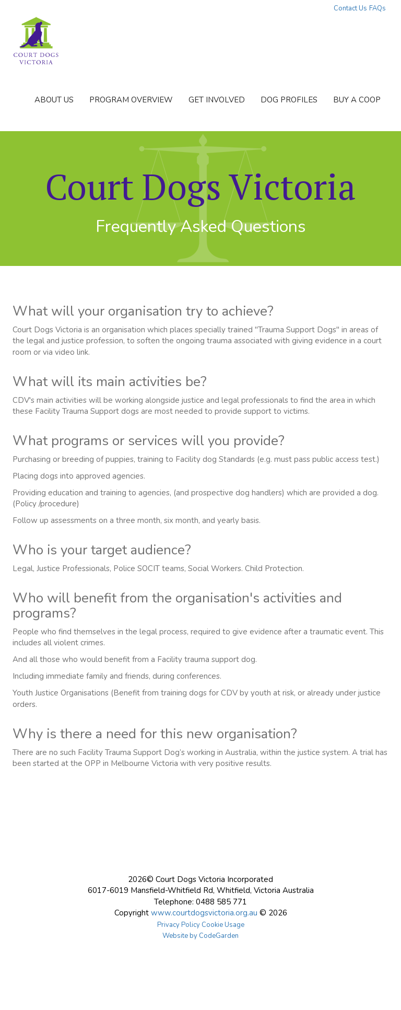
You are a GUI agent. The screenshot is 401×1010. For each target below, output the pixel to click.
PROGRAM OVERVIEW (131, 100)
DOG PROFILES (289, 100)
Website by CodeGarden (200, 936)
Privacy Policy (178, 925)
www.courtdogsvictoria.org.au (204, 913)
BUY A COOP (357, 100)
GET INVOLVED (216, 100)
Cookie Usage (223, 925)
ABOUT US (54, 100)
